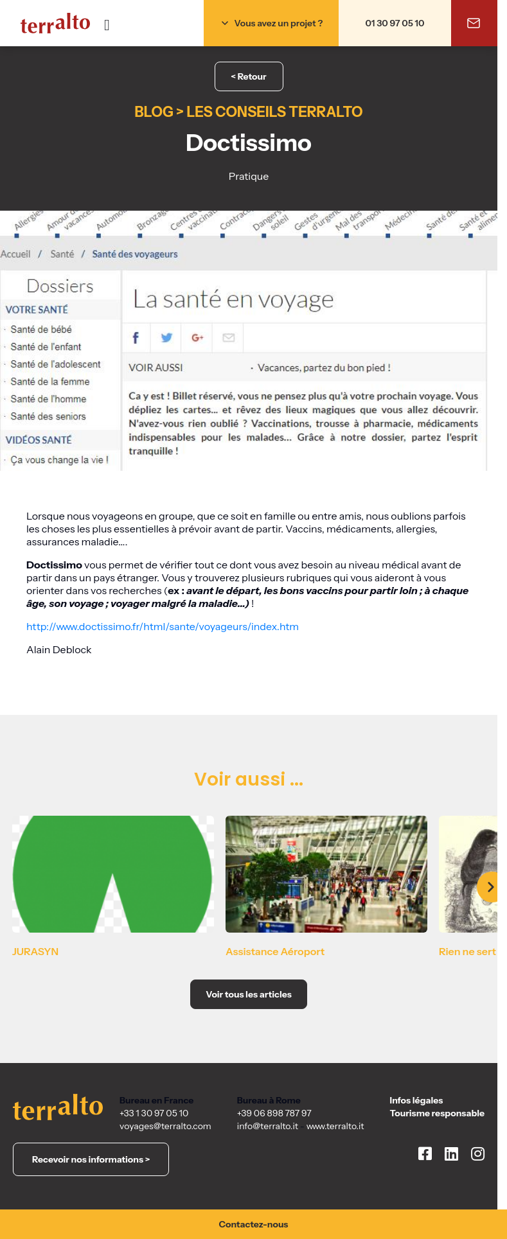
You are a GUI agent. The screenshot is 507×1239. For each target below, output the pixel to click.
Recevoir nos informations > (91, 1159)
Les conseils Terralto (274, 112)
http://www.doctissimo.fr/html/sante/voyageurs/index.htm (163, 626)
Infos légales (416, 1100)
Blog (153, 112)
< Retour (248, 76)
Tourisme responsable (437, 1113)
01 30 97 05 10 (395, 23)
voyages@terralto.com (165, 1126)
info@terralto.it (267, 1126)
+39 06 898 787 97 (274, 1113)
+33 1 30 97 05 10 (154, 1113)
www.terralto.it (335, 1126)
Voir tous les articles (249, 994)
